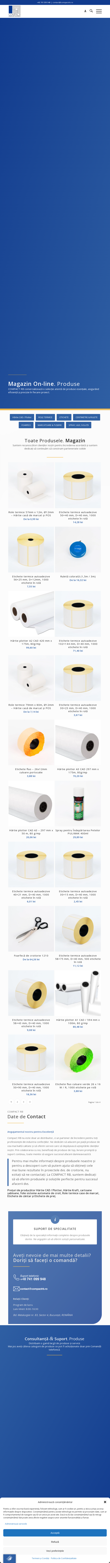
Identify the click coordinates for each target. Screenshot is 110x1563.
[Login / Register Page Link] (83, 11)
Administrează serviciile (16, 1523)
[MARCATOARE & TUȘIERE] (49, 425)
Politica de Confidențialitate (64, 1558)
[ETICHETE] (64, 417)
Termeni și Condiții (40, 1558)
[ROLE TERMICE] (45, 417)
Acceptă (55, 1532)
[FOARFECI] (26, 425)
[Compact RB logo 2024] (45, 11)
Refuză (55, 1541)
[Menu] (97, 11)
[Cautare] (89, 11)
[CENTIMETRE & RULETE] (86, 417)
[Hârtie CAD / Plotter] (22, 417)
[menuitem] (83, 11)
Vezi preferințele (55, 1550)
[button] (105, 1502)
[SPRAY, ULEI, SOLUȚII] (78, 425)
